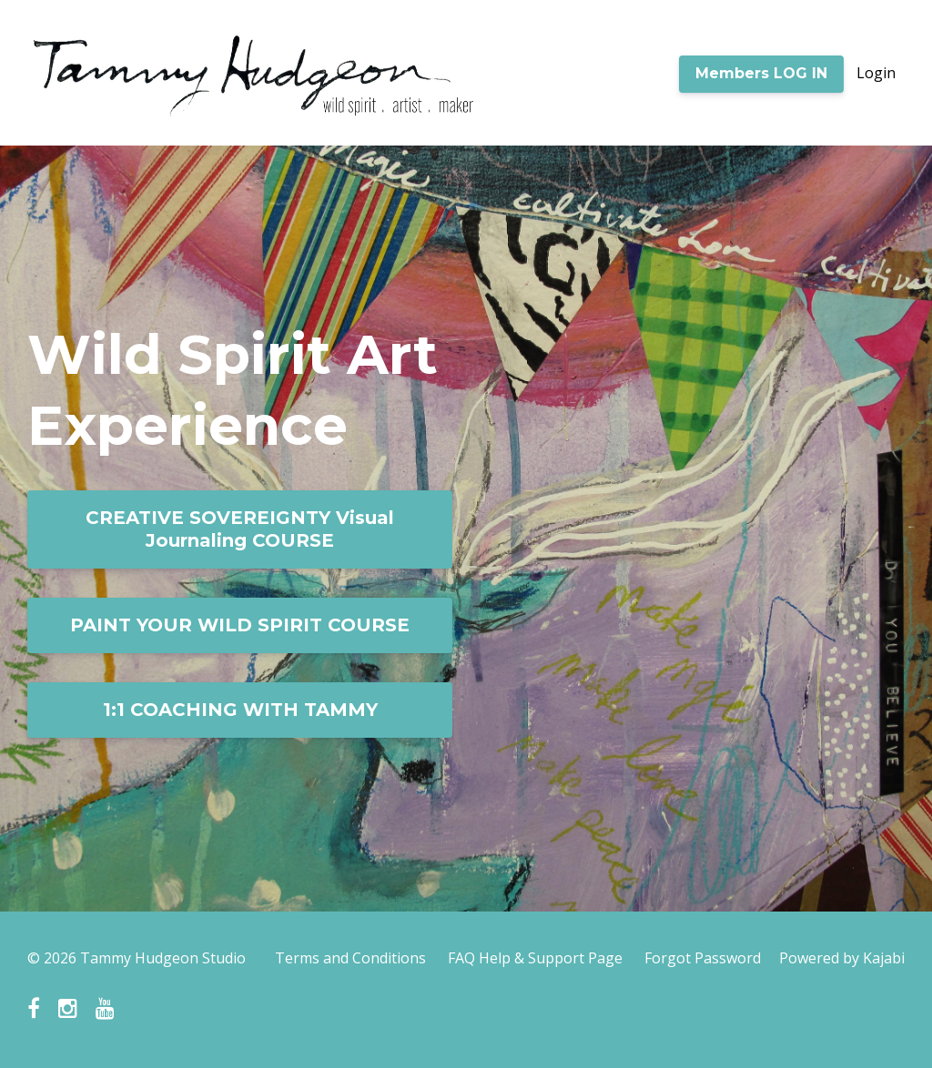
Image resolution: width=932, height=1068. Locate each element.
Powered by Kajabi (842, 958)
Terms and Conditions (350, 958)
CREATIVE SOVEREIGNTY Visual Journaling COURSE (240, 529)
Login (876, 73)
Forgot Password (702, 958)
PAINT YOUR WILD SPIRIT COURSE (240, 625)
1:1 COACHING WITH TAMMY (240, 709)
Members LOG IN (761, 73)
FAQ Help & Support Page (535, 958)
